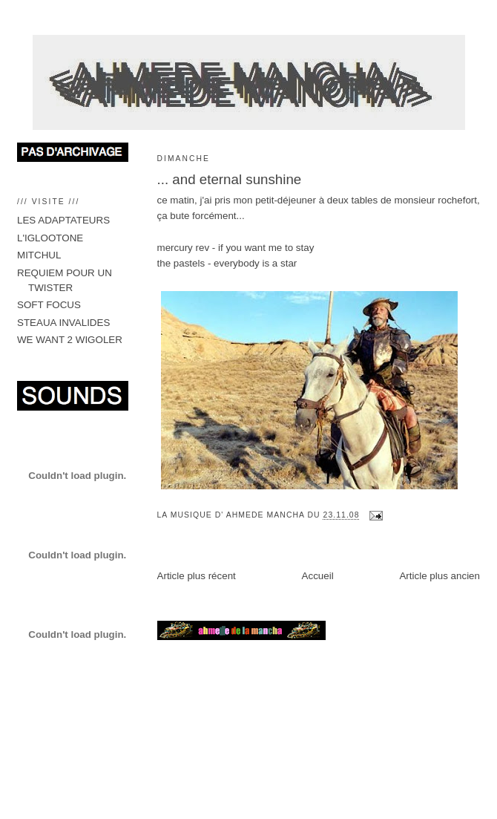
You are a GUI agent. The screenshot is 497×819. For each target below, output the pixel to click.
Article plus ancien (439, 575)
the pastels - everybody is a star (227, 263)
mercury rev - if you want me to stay (236, 247)
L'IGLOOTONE (50, 238)
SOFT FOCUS (49, 304)
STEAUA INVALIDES (63, 322)
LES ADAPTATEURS (63, 220)
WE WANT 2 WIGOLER (69, 339)
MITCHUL (39, 255)
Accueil (318, 575)
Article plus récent (196, 575)
